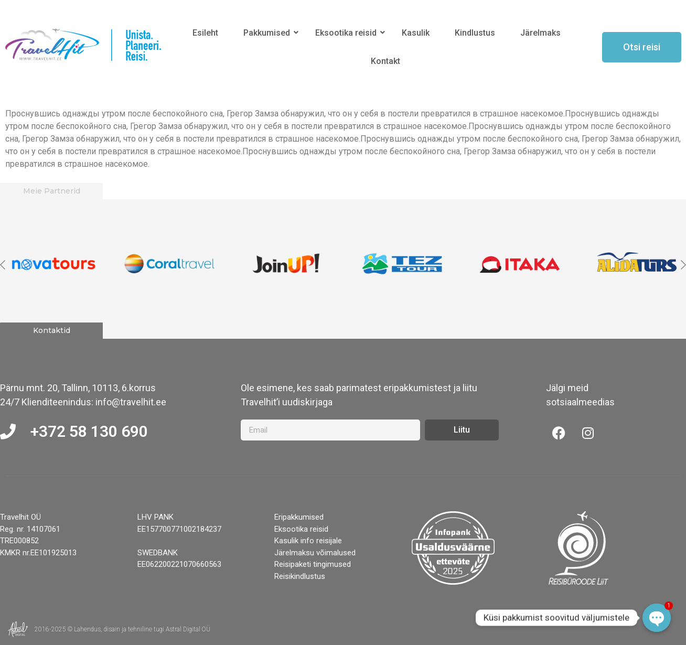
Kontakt (385, 61)
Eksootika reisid (347, 33)
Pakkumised (268, 33)
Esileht (205, 33)
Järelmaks (540, 33)
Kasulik (416, 33)
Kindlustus (475, 33)
